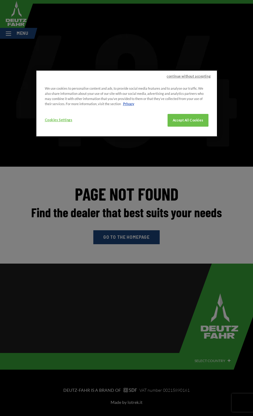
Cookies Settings (58, 136)
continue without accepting (189, 93)
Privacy (128, 120)
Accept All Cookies (188, 136)
